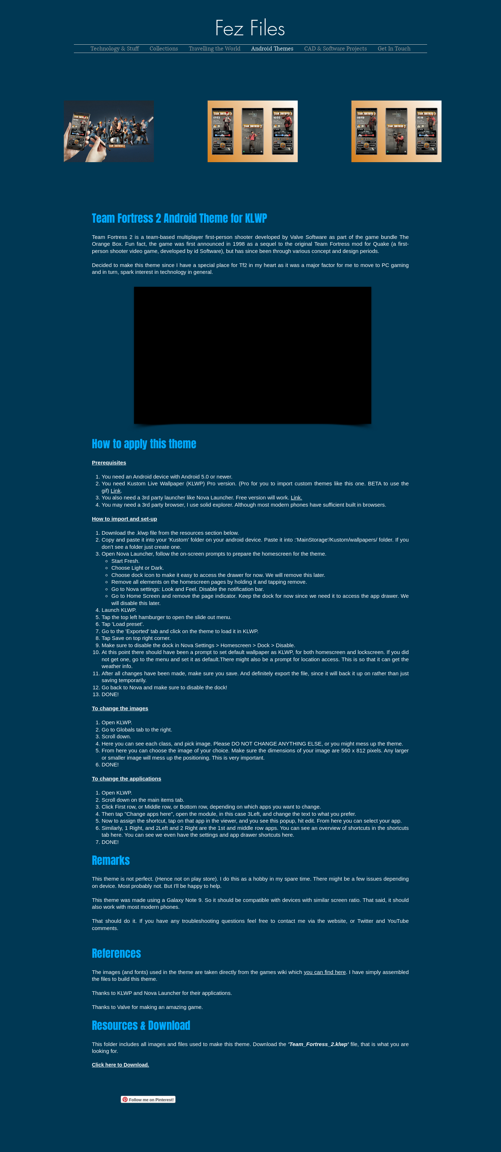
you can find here (325, 972)
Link (116, 491)
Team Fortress (332, 244)
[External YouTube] (252, 355)
